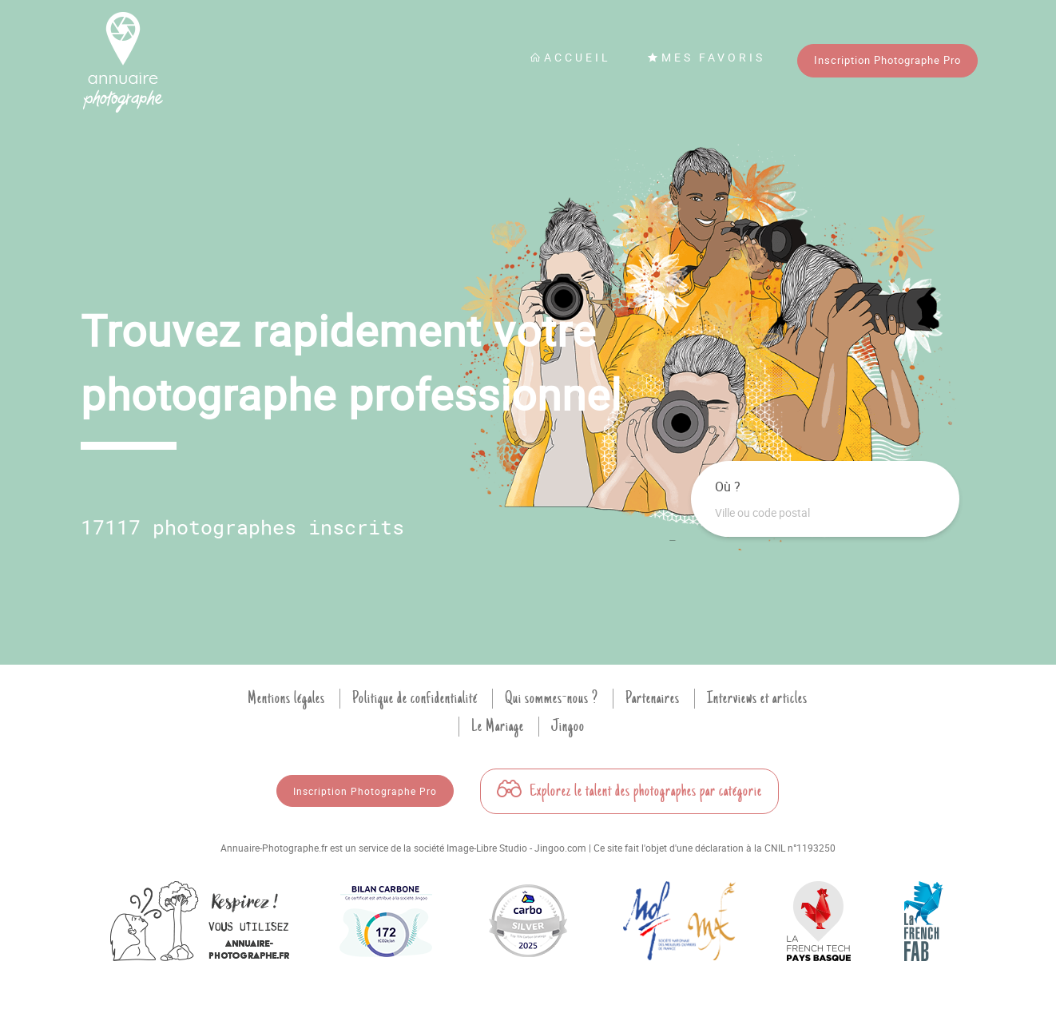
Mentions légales (286, 698)
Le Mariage (497, 726)
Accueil (570, 57)
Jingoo (568, 726)
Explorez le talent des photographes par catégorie (629, 791)
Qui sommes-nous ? (551, 698)
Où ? (727, 486)
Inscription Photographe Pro (887, 60)
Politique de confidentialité (415, 698)
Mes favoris (706, 57)
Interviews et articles (757, 698)
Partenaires (652, 698)
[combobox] (825, 513)
